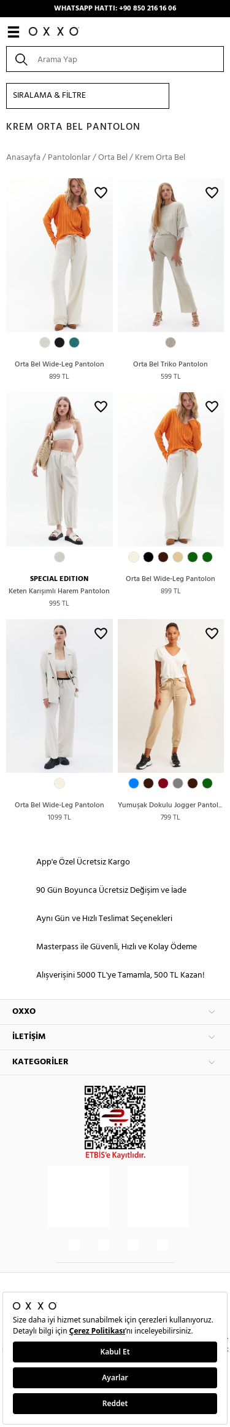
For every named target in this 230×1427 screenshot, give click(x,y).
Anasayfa (23, 158)
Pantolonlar (69, 158)
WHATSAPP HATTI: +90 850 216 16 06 (115, 8)
